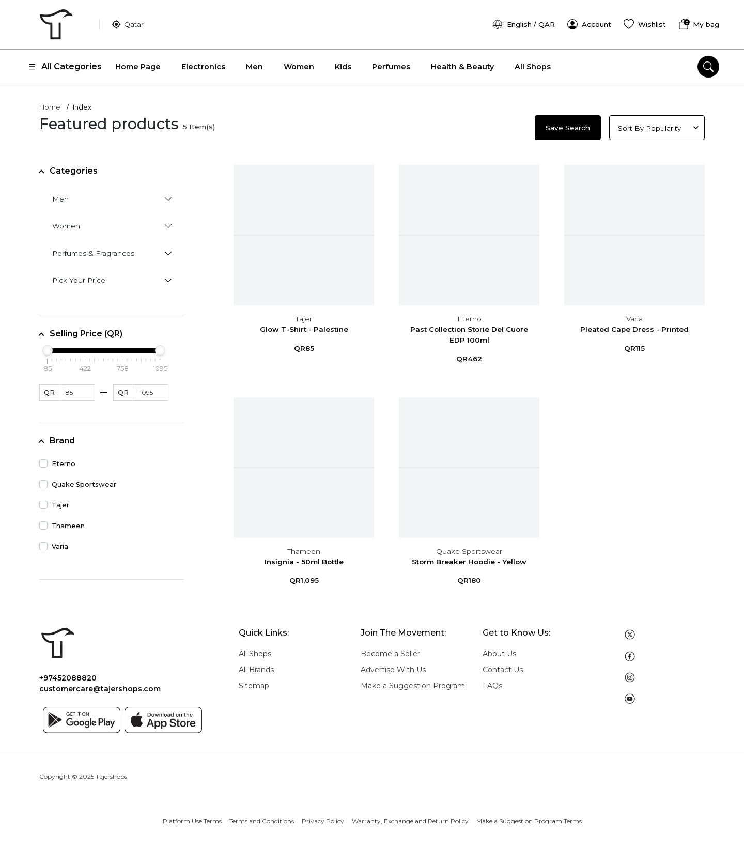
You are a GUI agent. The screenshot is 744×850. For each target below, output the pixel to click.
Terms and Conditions (261, 817)
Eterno (469, 315)
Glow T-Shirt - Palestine (304, 326)
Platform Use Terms (192, 817)
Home (49, 104)
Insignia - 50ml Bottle (304, 558)
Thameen (303, 548)
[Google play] (81, 717)
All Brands (256, 666)
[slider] (47, 347)
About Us (499, 650)
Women (299, 63)
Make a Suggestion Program (413, 682)
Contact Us (503, 666)
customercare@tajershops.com (100, 685)
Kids (343, 63)
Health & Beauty (462, 63)
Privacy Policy (323, 817)
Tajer (304, 315)
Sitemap (254, 682)
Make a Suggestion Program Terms (529, 817)
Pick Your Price (78, 276)
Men (254, 63)
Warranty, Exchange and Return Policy (410, 817)
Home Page (138, 63)
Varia (634, 315)
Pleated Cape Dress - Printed (634, 326)
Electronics (203, 63)
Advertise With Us (393, 666)
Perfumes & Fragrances (93, 249)
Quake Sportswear (469, 548)
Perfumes (391, 63)
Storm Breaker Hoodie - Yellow (469, 558)
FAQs (492, 682)
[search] (708, 63)
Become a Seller (390, 650)
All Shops (533, 63)
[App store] (163, 717)
